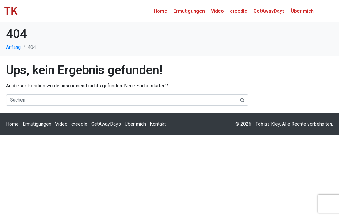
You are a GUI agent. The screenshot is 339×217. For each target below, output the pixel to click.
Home (12, 134)
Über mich (135, 134)
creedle (79, 134)
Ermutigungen (37, 134)
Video (61, 134)
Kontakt (158, 134)
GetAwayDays (106, 134)
